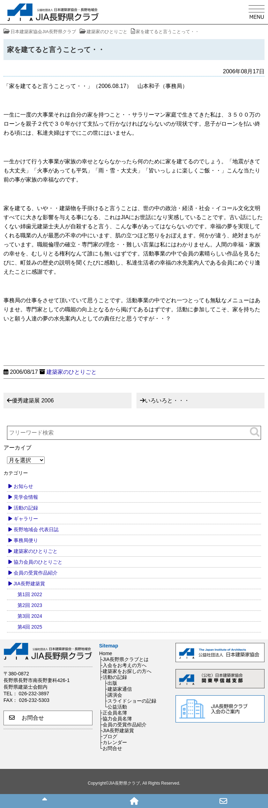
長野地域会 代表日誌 (36, 529)
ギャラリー (26, 518)
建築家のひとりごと (71, 372)
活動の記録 (26, 508)
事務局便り (26, 540)
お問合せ (26, 718)
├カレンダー (113, 742)
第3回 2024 (29, 616)
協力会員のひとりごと (38, 562)
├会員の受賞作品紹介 (123, 724)
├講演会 (113, 695)
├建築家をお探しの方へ (125, 671)
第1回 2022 (29, 594)
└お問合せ (110, 748)
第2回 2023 (29, 605)
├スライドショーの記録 (130, 701)
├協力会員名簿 (115, 718)
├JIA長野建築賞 (116, 730)
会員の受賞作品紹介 (36, 573)
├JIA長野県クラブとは (124, 659)
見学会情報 (26, 497)
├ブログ (108, 736)
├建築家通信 (118, 689)
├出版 (110, 683)
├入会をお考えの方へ (123, 665)
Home (105, 653)
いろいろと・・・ (167, 400)
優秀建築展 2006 (33, 400)
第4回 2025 (29, 627)
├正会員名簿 (113, 713)
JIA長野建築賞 (29, 583)
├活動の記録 (113, 677)
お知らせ (23, 486)
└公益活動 (115, 707)
